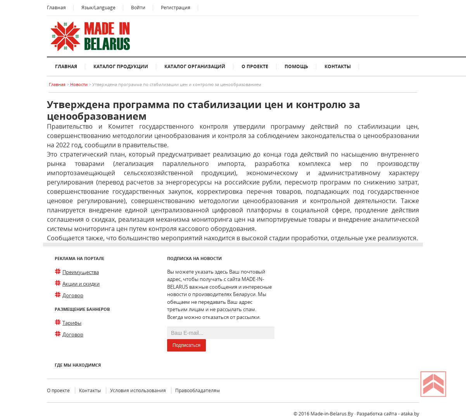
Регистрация (175, 7)
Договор (72, 295)
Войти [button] (138, 7)
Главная (56, 7)
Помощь (296, 66)
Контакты (337, 66)
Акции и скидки (81, 283)
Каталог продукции (120, 66)
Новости (79, 84)
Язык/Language (98, 7)
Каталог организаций (194, 66)
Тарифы (71, 322)
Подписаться (186, 345)
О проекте (255, 66)
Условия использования (138, 390)
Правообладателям (197, 390)
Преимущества (80, 272)
